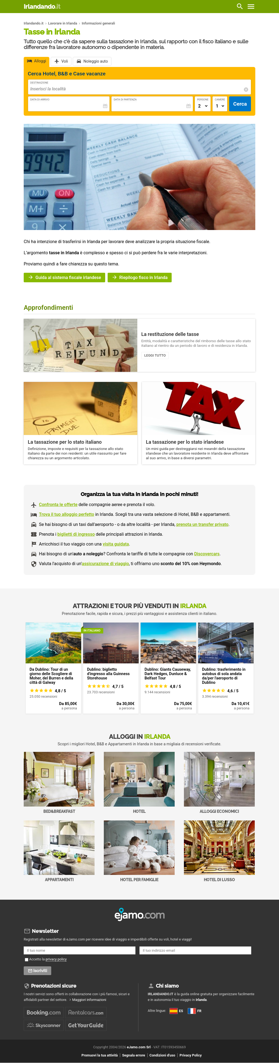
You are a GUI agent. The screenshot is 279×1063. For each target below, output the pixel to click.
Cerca (240, 104)
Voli (64, 61)
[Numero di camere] (220, 106)
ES (176, 1011)
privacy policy (56, 959)
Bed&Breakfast (59, 783)
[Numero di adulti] (202, 106)
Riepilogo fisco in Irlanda (143, 277)
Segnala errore (133, 1055)
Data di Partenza (125, 99)
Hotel (139, 783)
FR (194, 1011)
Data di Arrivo (39, 99)
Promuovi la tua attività (99, 1055)
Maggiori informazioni (89, 1000)
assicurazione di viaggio (105, 563)
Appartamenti (59, 851)
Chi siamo (167, 986)
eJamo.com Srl (139, 1047)
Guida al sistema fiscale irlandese (68, 277)
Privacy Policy (191, 1055)
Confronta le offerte (58, 504)
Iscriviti (40, 970)
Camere (220, 99)
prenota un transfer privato (202, 524)
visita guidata (116, 544)
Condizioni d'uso (162, 1055)
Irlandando (42, 6)
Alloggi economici (219, 783)
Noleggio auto (95, 61)
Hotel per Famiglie (139, 851)
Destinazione (39, 82)
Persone (202, 99)
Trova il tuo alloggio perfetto (66, 514)
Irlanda (201, 1000)
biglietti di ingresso (76, 534)
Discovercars (207, 553)
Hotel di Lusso (219, 851)
